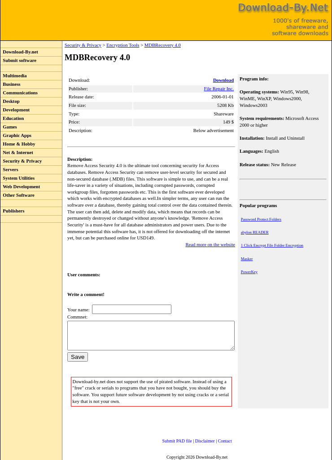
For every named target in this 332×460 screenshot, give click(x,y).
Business (10, 84)
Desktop (10, 101)
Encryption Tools (104, 45)
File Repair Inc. (220, 88)
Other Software (17, 195)
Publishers (12, 210)
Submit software (18, 60)
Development (15, 109)
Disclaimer (196, 439)
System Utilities (17, 178)
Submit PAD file (168, 439)
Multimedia (13, 75)
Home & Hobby (17, 144)
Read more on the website (211, 237)
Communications (19, 92)
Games (8, 126)
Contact (216, 439)
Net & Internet (16, 152)
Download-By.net (19, 51)
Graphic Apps (15, 135)
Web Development (20, 186)
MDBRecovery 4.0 (144, 45)
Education (12, 118)
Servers (9, 169)
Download (224, 80)
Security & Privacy (21, 161)
